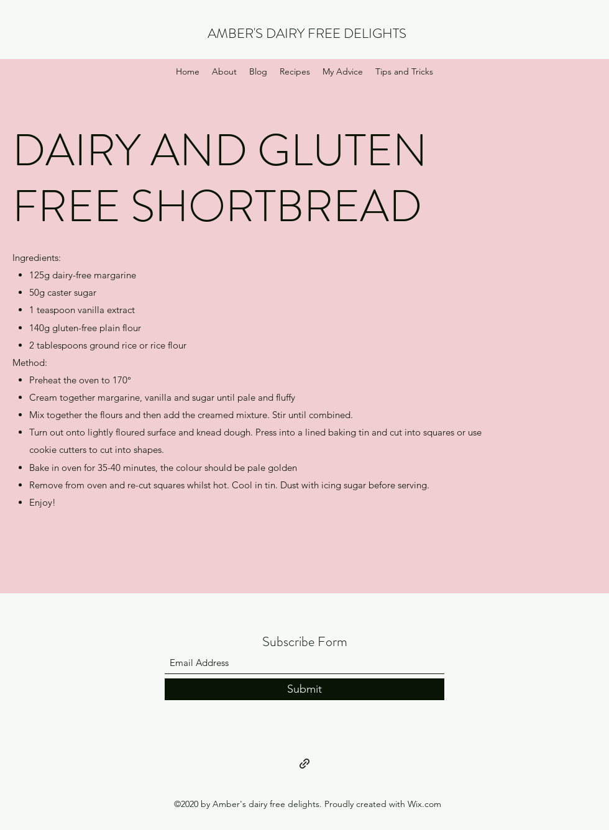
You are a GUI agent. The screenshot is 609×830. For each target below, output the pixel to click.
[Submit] (304, 689)
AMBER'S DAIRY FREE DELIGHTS (307, 33)
